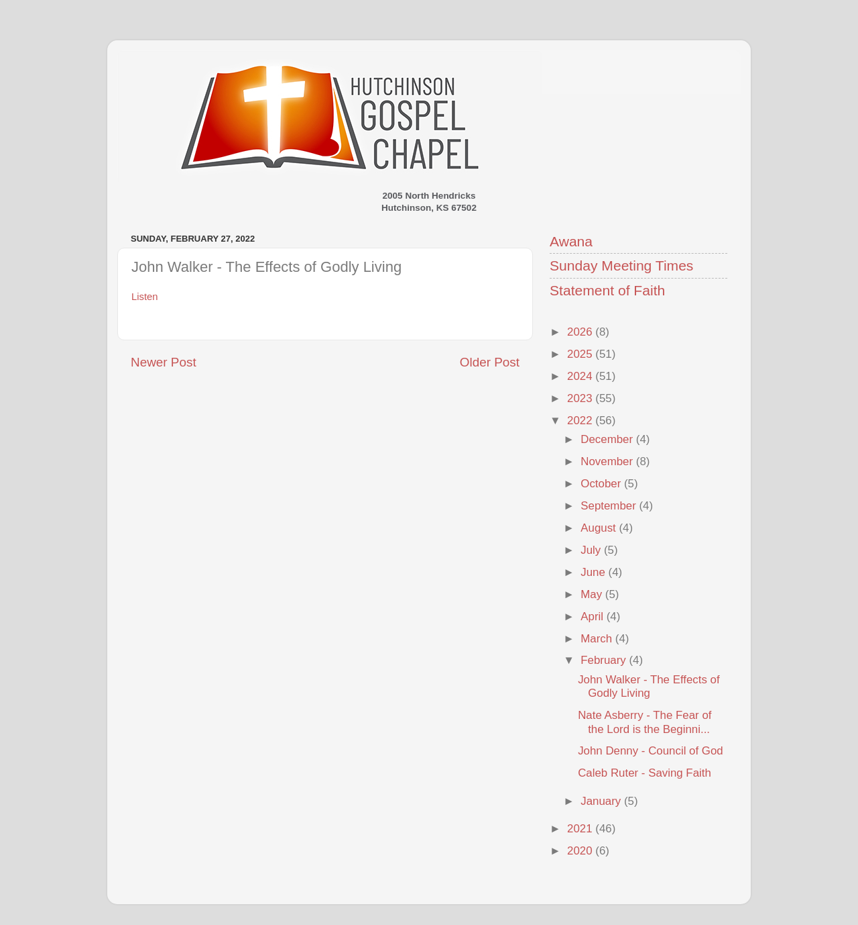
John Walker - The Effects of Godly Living (648, 686)
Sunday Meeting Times (621, 265)
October (602, 483)
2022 (581, 420)
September (609, 505)
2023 (581, 398)
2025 (581, 354)
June (594, 572)
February (604, 660)
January (602, 801)
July (592, 550)
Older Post (489, 362)
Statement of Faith (607, 290)
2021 (581, 828)
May (592, 594)
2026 (581, 332)
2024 (581, 376)
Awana (571, 241)
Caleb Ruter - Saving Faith (644, 773)
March (597, 638)
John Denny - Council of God (650, 750)
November (607, 461)
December (607, 439)
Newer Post (163, 362)
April (593, 616)
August (599, 528)
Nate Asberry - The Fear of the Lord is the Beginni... (644, 722)
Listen (144, 296)
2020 (581, 850)
